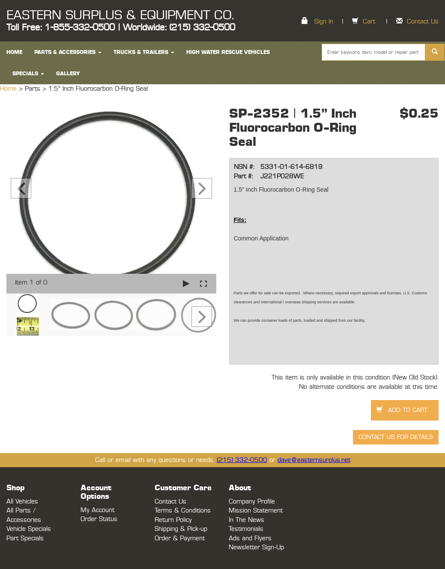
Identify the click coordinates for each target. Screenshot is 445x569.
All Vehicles (22, 501)
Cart (369, 21)
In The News (246, 520)
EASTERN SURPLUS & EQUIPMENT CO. (120, 15)
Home (9, 89)
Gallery (68, 73)
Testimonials (246, 529)
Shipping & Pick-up (181, 529)
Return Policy (173, 520)
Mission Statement (256, 510)
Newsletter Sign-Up (256, 547)
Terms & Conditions (183, 510)
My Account (97, 510)
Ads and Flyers (250, 538)
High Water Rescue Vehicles (228, 52)
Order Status (99, 519)
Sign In (323, 21)
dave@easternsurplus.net (314, 460)
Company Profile (252, 501)
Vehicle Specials (28, 529)
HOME (14, 52)
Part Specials (25, 538)
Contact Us (423, 21)
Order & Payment (180, 538)
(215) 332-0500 (242, 460)
